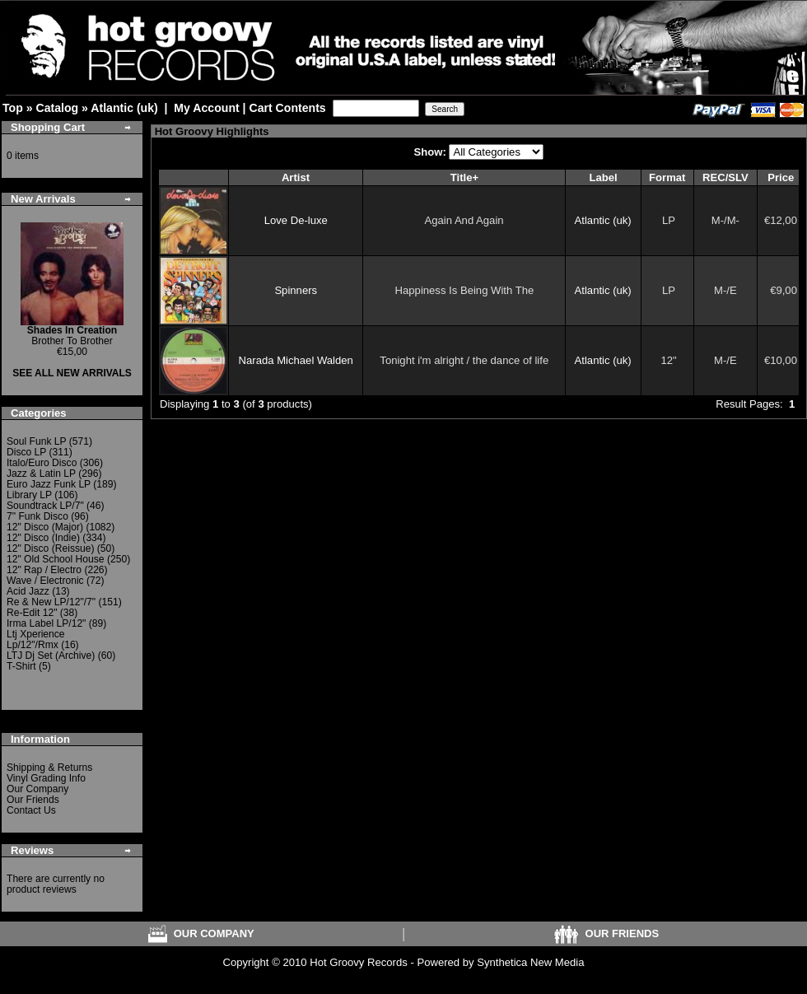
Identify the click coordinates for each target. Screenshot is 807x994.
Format (667, 177)
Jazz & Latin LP (41, 473)
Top (12, 107)
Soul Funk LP (36, 441)
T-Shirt (21, 666)
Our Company (37, 789)
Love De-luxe (296, 220)
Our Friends (33, 799)
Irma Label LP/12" (46, 623)
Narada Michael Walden (296, 360)
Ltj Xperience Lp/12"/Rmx (36, 639)
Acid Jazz (28, 591)
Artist (296, 177)
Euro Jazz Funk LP (49, 484)
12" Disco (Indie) (43, 538)
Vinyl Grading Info (46, 778)
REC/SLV (725, 177)
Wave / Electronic (45, 580)
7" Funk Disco (37, 516)
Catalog (56, 107)
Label (603, 177)
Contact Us (31, 810)
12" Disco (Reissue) (50, 548)
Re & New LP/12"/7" (51, 602)
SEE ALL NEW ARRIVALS (72, 373)
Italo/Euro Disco (42, 463)
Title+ (464, 177)
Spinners (295, 290)
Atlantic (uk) (124, 107)
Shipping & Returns (49, 767)
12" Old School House (56, 559)
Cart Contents (287, 107)
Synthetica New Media (530, 962)
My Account (206, 107)
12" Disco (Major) (45, 527)
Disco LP (26, 452)
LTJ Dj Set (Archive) (51, 655)
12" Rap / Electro (44, 570)
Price (780, 177)
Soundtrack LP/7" (45, 505)
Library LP (29, 495)
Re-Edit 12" (32, 612)
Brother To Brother (72, 335)
